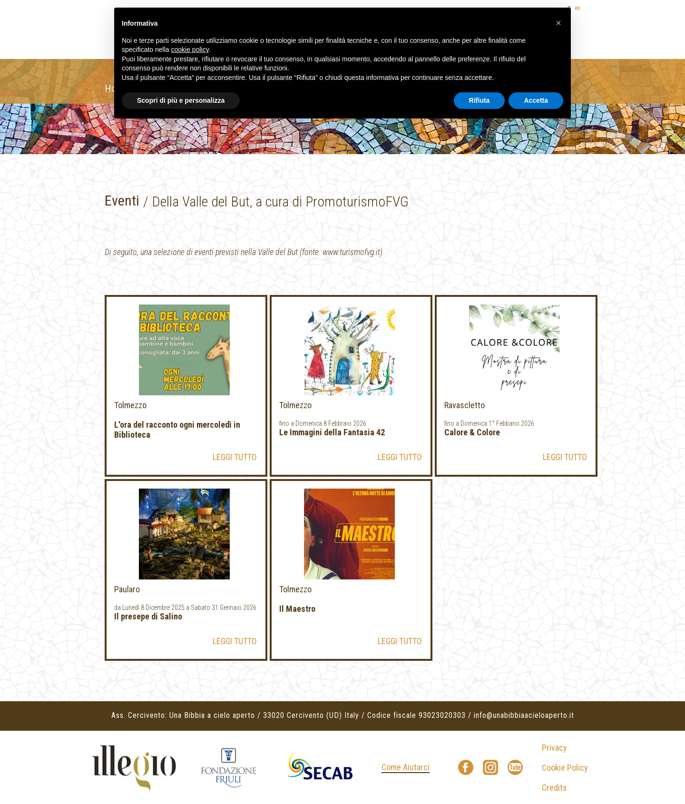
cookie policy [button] (190, 49)
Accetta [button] (536, 100)
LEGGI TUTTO (235, 457)
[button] (558, 22)
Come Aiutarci (406, 767)
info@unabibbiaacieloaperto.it (524, 715)
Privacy (554, 748)
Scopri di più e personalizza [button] (181, 100)
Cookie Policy (565, 768)
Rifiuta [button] (479, 100)
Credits (554, 788)
